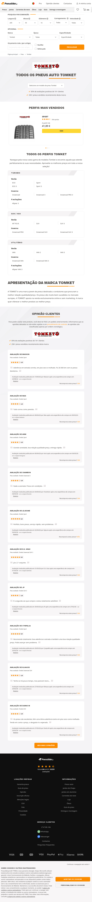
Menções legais (23, 799)
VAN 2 (38, 252)
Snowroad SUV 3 (66, 232)
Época (36, 33)
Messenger (43, 836)
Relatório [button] (15, 381)
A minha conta (83, 3)
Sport (38, 183)
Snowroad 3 (40, 195)
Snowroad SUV (41, 232)
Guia (45, 10)
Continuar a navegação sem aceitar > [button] (78, 864)
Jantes (11, 10)
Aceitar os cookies (73, 879)
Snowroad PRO (18, 232)
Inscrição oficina (23, 796)
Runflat (40, 45)
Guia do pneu (23, 788)
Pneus (4, 10)
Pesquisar (72, 47)
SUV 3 (62, 223)
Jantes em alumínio (69, 792)
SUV (37, 223)
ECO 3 (14, 186)
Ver (61, 131)
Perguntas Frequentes (46, 845)
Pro (40, 3)
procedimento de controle (57, 324)
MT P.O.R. (15, 223)
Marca (10, 33)
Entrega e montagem (57, 10)
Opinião (23, 792)
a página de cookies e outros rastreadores (21, 897)
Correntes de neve (23, 10)
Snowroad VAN (17, 261)
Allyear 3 (15, 203)
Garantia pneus (23, 784)
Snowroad (16, 195)
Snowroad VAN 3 (42, 261)
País (23, 807)
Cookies (23, 815)
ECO (13, 183)
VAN (13, 252)
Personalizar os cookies (73, 885)
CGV (23, 803)
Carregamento (61, 18)
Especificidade (65, 33)
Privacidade (23, 811)
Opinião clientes (52, 3)
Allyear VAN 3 (17, 269)
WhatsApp (43, 831)
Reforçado (41, 49)
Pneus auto (69, 784)
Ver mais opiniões (46, 745)
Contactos (68, 3)
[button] (25, 379)
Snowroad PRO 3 (66, 195)
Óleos (34, 10)
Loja (40, 10)
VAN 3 (62, 252)
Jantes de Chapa (69, 788)
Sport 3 (39, 186)
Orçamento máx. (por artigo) (19, 43)
